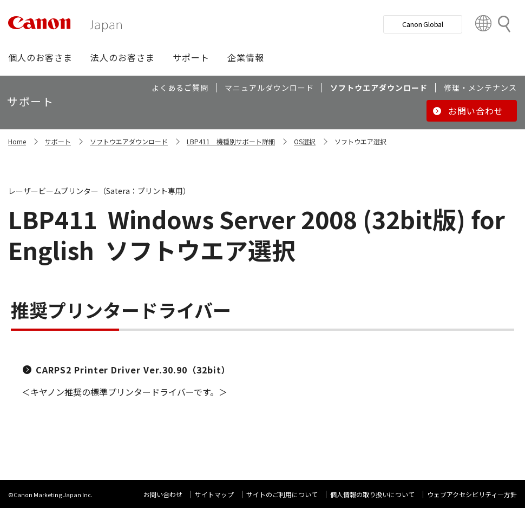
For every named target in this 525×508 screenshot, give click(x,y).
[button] (40, 57)
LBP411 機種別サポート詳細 (231, 141)
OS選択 (305, 141)
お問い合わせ (162, 494)
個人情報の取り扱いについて (372, 494)
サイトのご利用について (282, 494)
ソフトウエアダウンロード (129, 141)
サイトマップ (214, 494)
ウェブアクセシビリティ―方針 (472, 494)
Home (17, 141)
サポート (58, 141)
